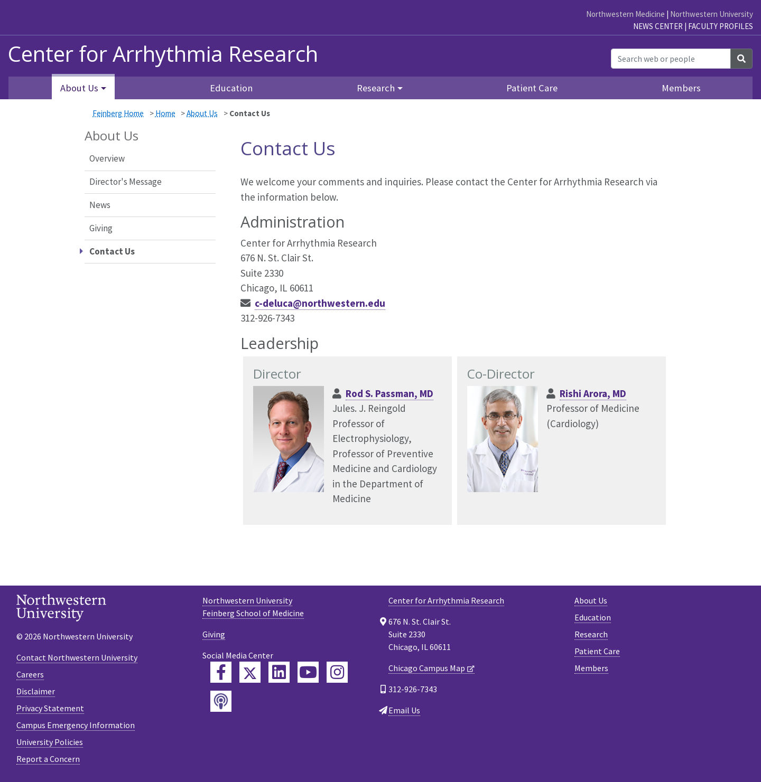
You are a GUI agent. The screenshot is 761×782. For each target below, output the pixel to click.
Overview (107, 158)
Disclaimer (35, 691)
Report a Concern (48, 758)
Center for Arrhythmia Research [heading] (163, 53)
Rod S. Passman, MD (389, 393)
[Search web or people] (671, 59)
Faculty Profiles (720, 26)
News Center (658, 26)
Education (231, 88)
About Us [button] (79, 88)
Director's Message (125, 181)
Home (165, 113)
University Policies (49, 742)
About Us (202, 113)
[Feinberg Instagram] (337, 672)
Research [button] (376, 88)
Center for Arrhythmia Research (446, 600)
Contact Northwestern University (76, 657)
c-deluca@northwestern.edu (320, 303)
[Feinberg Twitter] (250, 672)
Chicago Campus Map (426, 668)
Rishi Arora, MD (593, 393)
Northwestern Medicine (625, 14)
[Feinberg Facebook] (220, 672)
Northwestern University (711, 14)
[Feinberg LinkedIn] (279, 672)
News (99, 205)
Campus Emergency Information (75, 725)
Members (681, 88)
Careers (30, 674)
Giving (101, 228)
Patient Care (532, 88)
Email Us (404, 710)
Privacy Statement (50, 708)
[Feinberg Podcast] (220, 701)
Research (591, 634)
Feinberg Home (118, 113)
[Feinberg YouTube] (308, 672)
